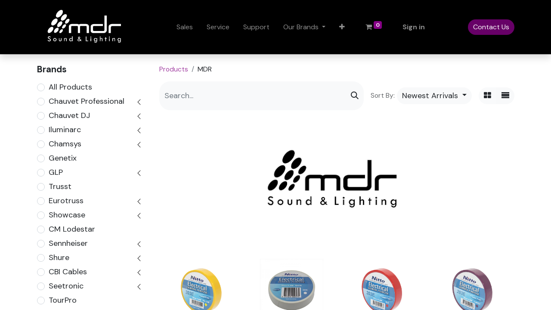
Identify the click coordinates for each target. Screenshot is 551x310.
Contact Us (491, 26)
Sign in (413, 26)
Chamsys (65, 144)
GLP (56, 172)
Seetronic (66, 286)
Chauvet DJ (69, 115)
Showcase (67, 215)
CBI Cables (68, 272)
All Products (70, 87)
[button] (342, 27)
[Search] (355, 95)
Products (173, 69)
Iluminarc (65, 129)
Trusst (60, 186)
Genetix (63, 158)
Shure (59, 257)
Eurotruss (66, 200)
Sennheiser (68, 243)
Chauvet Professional (86, 101)
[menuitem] (185, 27)
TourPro (63, 300)
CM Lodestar (72, 229)
